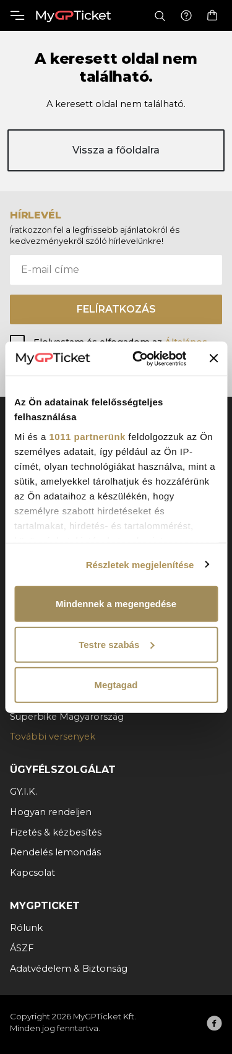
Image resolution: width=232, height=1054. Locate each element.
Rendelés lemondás (55, 852)
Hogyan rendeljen (51, 812)
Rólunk (26, 927)
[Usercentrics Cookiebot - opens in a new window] (138, 358)
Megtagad (115, 685)
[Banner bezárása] (213, 358)
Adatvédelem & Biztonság (68, 968)
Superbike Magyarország (67, 716)
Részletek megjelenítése (140, 564)
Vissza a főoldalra (116, 150)
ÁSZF (21, 948)
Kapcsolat (32, 872)
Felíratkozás (116, 309)
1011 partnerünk (87, 436)
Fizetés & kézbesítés (55, 832)
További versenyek (52, 736)
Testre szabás (116, 644)
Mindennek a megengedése (116, 603)
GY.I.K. (23, 791)
